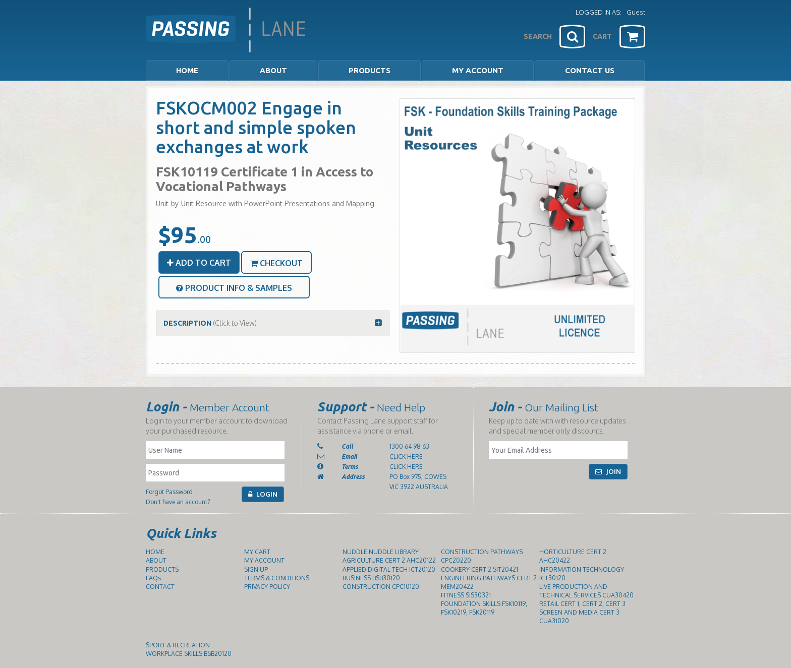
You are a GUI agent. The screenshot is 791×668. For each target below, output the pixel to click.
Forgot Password (169, 492)
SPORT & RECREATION (178, 645)
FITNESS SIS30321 (466, 595)
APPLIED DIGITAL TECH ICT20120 (389, 569)
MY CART (257, 552)
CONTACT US (589, 70)
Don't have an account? (178, 502)
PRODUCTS (162, 569)
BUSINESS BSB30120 (371, 578)
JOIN (608, 471)
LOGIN (262, 494)
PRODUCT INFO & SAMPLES (234, 288)
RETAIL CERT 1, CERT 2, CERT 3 (582, 604)
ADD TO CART (199, 263)
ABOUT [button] (273, 70)
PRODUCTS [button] (369, 70)
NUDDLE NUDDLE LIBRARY (381, 552)
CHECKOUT (276, 263)
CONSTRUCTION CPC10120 (381, 586)
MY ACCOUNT (477, 70)
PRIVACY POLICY (267, 586)
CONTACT (160, 586)
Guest (636, 12)
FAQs (153, 578)
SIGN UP (256, 569)
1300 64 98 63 (409, 446)
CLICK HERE (406, 456)
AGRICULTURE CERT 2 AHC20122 (389, 560)
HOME (187, 70)
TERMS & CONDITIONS (276, 578)
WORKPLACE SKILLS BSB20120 (189, 653)
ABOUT (156, 560)
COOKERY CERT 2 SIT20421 (479, 569)
